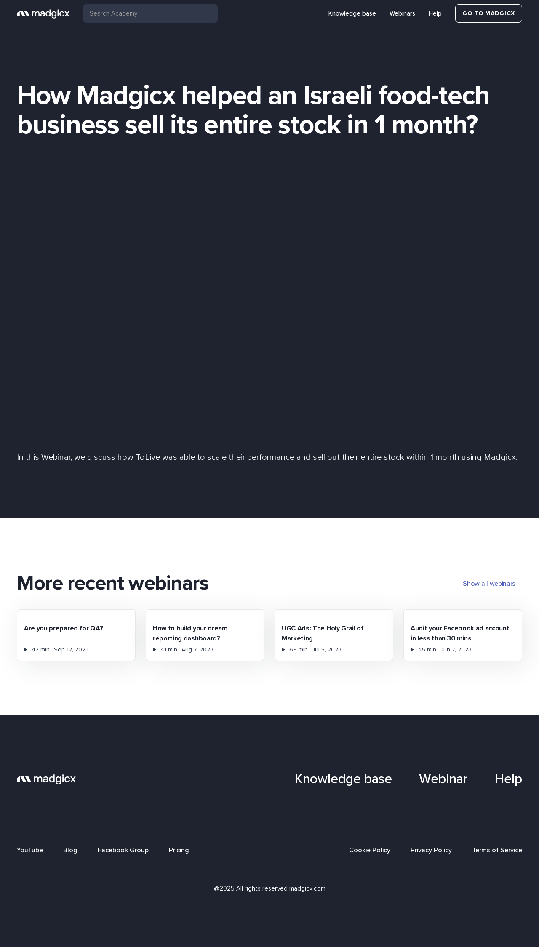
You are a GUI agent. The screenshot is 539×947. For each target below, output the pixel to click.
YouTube (30, 850)
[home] (43, 13)
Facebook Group (123, 850)
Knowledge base (352, 13)
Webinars (402, 13)
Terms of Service (497, 850)
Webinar (443, 779)
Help (435, 13)
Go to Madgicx (488, 13)
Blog (70, 850)
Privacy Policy (431, 850)
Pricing (179, 850)
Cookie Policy (369, 850)
